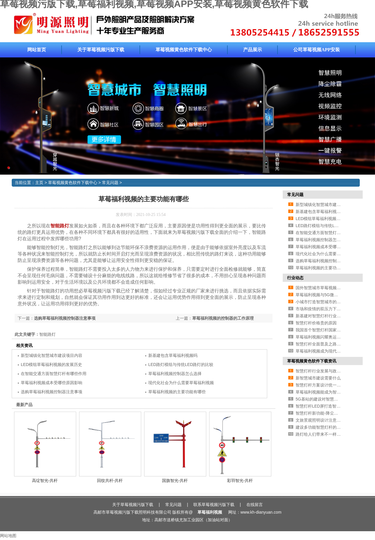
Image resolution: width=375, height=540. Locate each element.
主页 (39, 182)
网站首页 (36, 49)
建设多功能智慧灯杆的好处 (320, 427)
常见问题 (110, 182)
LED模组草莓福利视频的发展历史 (51, 364)
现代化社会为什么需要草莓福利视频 (181, 382)
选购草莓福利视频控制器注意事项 (65, 318)
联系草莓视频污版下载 (213, 504)
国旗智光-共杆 (175, 480)
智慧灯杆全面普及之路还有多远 (324, 344)
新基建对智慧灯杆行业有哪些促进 (326, 316)
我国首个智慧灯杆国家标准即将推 (326, 330)
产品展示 (252, 49)
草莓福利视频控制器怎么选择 (175, 373)
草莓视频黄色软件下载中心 (184, 49)
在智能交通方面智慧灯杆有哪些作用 (53, 373)
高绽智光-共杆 (45, 480)
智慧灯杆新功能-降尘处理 (319, 413)
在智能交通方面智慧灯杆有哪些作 (326, 232)
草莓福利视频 (209, 512)
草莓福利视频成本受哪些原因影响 (51, 382)
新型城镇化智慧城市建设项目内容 (51, 355)
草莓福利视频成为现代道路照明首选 (328, 351)
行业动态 (295, 277)
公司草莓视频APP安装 (316, 49)
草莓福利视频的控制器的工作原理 (223, 318)
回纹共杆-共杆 (110, 480)
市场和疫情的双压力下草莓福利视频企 (330, 308)
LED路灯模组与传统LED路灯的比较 (180, 364)
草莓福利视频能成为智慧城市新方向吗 (330, 392)
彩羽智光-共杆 (240, 480)
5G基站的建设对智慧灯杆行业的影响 (329, 399)
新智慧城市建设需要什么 (318, 378)
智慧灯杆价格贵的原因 (316, 323)
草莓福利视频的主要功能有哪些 (177, 391)
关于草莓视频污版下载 (100, 49)
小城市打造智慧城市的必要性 (322, 301)
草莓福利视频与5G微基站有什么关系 (329, 294)
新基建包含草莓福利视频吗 (172, 355)
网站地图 (8, 535)
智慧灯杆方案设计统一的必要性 (324, 385)
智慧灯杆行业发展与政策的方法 (324, 371)
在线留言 (254, 504)
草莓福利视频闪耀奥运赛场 (320, 337)
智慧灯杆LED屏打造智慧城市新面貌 (328, 406)
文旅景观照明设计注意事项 (320, 420)
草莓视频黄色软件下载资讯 (311, 361)
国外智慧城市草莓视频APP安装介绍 (328, 287)
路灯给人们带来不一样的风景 (322, 434)
